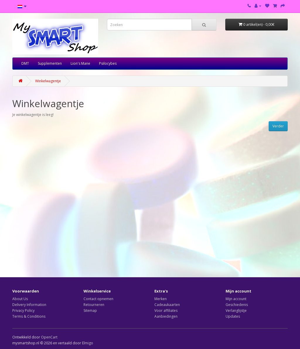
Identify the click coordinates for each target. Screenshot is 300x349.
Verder (278, 126)
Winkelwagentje (48, 80)
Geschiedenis (237, 304)
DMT (25, 63)
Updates (233, 316)
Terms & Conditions (28, 316)
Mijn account (236, 298)
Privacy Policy (23, 310)
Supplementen (50, 63)
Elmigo (87, 343)
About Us (20, 298)
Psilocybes (108, 63)
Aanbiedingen (166, 316)
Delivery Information (29, 304)
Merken (160, 298)
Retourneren (93, 304)
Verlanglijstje (236, 310)
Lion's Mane (80, 63)
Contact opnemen (98, 298)
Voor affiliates (166, 310)
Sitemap (90, 310)
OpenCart (49, 337)
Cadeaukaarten (167, 304)
